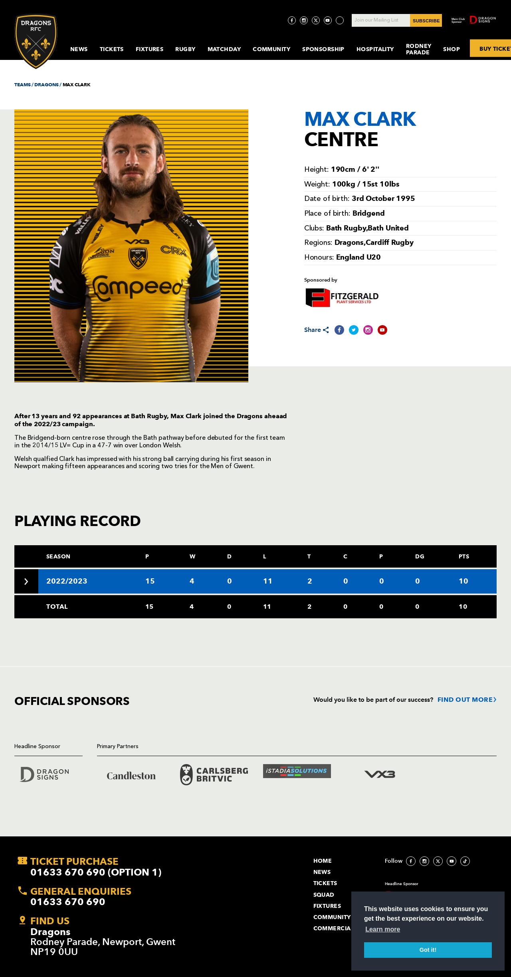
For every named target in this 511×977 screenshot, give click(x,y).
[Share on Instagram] (368, 330)
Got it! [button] (428, 950)
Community (271, 49)
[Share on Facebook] (339, 330)
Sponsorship (323, 49)
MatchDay (224, 49)
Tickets (112, 49)
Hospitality (375, 49)
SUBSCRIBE (426, 20)
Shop (451, 49)
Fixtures (150, 49)
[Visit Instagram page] (304, 20)
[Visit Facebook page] (292, 20)
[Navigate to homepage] (35, 41)
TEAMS (22, 84)
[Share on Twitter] (353, 330)
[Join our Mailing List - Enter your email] (397, 20)
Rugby (185, 49)
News (79, 49)
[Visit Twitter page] (316, 20)
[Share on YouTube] (382, 330)
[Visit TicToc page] (340, 20)
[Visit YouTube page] (328, 20)
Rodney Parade (419, 49)
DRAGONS (46, 84)
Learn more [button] (382, 929)
